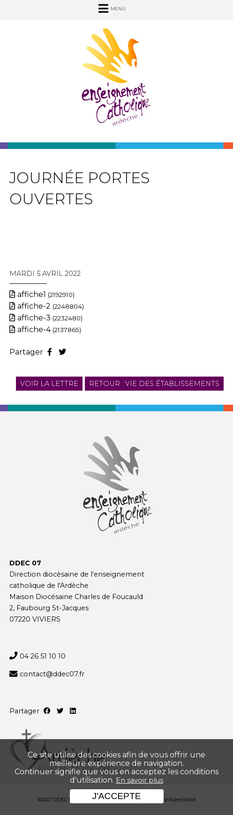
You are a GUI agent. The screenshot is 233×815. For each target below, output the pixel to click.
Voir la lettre (49, 383)
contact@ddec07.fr (52, 674)
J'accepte (116, 796)
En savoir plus (139, 780)
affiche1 (46, 294)
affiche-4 (49, 329)
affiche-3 (50, 317)
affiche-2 (50, 306)
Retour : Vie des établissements (154, 383)
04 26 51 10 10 (43, 656)
